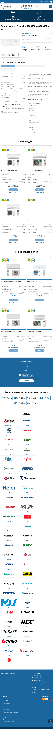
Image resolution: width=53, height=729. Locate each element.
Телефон (26, 370)
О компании (5, 700)
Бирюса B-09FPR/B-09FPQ (14, 331)
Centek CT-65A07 (39, 221)
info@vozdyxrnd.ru (37, 695)
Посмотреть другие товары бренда (8, 73)
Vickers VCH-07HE (12, 170)
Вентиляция (5, 710)
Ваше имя (26, 366)
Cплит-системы (14, 23)
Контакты (5, 702)
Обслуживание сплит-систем (8, 721)
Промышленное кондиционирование (10, 712)
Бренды (4, 698)
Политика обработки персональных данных (9, 675)
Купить (13, 189)
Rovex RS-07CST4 (39, 170)
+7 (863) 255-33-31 (27, 5)
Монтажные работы (7, 719)
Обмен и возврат (6, 703)
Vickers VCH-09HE (12, 221)
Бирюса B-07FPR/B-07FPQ (14, 281)
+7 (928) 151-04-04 (27, 6)
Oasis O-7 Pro (38, 281)
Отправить (26, 380)
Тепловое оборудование (8, 714)
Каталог (7, 23)
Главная (2, 23)
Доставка (5, 722)
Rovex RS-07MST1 (39, 331)
